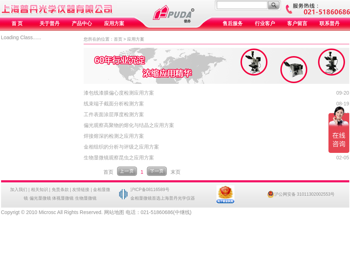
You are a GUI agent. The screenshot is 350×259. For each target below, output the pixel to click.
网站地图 (114, 212)
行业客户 (265, 23)
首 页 (17, 23)
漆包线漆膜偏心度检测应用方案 (119, 93)
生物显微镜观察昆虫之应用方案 (119, 157)
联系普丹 (329, 23)
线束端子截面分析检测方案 (114, 103)
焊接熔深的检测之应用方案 (114, 136)
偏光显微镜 (40, 198)
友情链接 (80, 189)
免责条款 (60, 189)
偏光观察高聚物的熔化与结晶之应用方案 (129, 125)
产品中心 (82, 23)
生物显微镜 (86, 198)
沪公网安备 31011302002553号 (301, 194)
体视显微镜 (63, 198)
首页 (118, 39)
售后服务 (233, 23)
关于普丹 (49, 23)
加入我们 (18, 189)
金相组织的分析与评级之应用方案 (121, 147)
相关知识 (39, 189)
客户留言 (297, 23)
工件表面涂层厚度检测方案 (114, 114)
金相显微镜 (141, 198)
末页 (176, 172)
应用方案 (114, 23)
